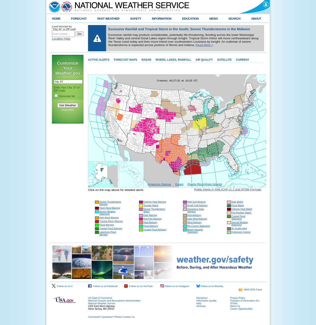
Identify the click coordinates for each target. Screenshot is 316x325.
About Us (235, 306)
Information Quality (206, 300)
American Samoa (159, 184)
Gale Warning (150, 215)
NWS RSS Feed (250, 289)
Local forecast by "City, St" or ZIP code (64, 27)
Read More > (204, 45)
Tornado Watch (150, 205)
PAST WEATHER (108, 18)
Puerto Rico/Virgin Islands (205, 184)
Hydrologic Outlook (240, 232)
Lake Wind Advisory (197, 219)
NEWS (213, 18)
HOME (56, 18)
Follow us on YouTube (138, 286)
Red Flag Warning (152, 219)
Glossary (201, 306)
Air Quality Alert (239, 228)
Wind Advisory (194, 222)
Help (198, 303)
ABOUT (256, 18)
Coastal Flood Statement (238, 217)
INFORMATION (162, 18)
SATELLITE (224, 59)
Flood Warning (106, 225)
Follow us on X (62, 286)
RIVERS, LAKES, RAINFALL (173, 59)
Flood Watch (237, 205)
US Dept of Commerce (100, 298)
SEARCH (234, 18)
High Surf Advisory (196, 202)
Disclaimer (202, 298)
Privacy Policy (67, 110)
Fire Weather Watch (241, 212)
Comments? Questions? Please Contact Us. (111, 317)
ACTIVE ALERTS (98, 59)
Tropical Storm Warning (111, 221)
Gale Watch (237, 202)
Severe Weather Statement (107, 212)
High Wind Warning (109, 217)
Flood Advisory (150, 226)
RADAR (146, 59)
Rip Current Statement (198, 226)
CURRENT (242, 59)
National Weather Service (101, 303)
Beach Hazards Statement (195, 230)
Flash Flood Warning (109, 208)
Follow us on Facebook (103, 286)
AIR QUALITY (204, 59)
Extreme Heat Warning (154, 202)
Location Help (61, 38)
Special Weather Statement (239, 223)
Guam (179, 184)
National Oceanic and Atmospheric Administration (114, 300)
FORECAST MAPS (125, 59)
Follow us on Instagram (174, 286)
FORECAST (79, 18)
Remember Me (67, 96)
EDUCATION (190, 18)
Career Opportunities (241, 308)
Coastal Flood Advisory (154, 229)
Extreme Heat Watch (241, 209)
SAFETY (135, 18)
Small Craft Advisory (197, 205)
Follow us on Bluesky (209, 286)
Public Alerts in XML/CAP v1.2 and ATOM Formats (227, 189)
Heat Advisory (150, 222)
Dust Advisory (194, 215)
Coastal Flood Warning (110, 228)
